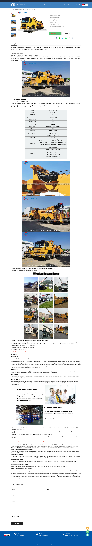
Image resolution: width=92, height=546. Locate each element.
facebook (56, 38)
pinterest (69, 38)
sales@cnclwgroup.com (43, 535)
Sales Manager (87, 528)
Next (13, 39)
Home (39, 4)
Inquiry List (78, 0)
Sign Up (72, 0)
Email (48, 489)
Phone (12, 495)
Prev (13, 11)
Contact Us (60, 4)
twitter (63, 38)
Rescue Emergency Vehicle (20, 9)
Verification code (15, 516)
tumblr (72, 38)
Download (74, 4)
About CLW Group (52, 4)
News (69, 4)
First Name (13, 489)
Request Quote (54, 33)
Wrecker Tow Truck (31, 9)
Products (44, 4)
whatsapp (66, 38)
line (59, 38)
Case (65, 4)
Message (13, 501)
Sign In (68, 0)
